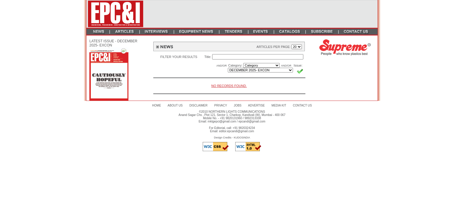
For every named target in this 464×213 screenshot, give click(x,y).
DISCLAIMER (198, 105)
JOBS (237, 105)
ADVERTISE (256, 105)
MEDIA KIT (279, 105)
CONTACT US (302, 105)
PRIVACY (220, 105)
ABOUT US (175, 105)
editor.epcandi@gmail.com (236, 131)
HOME (156, 105)
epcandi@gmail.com (252, 121)
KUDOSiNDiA (242, 137)
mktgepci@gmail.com (222, 121)
